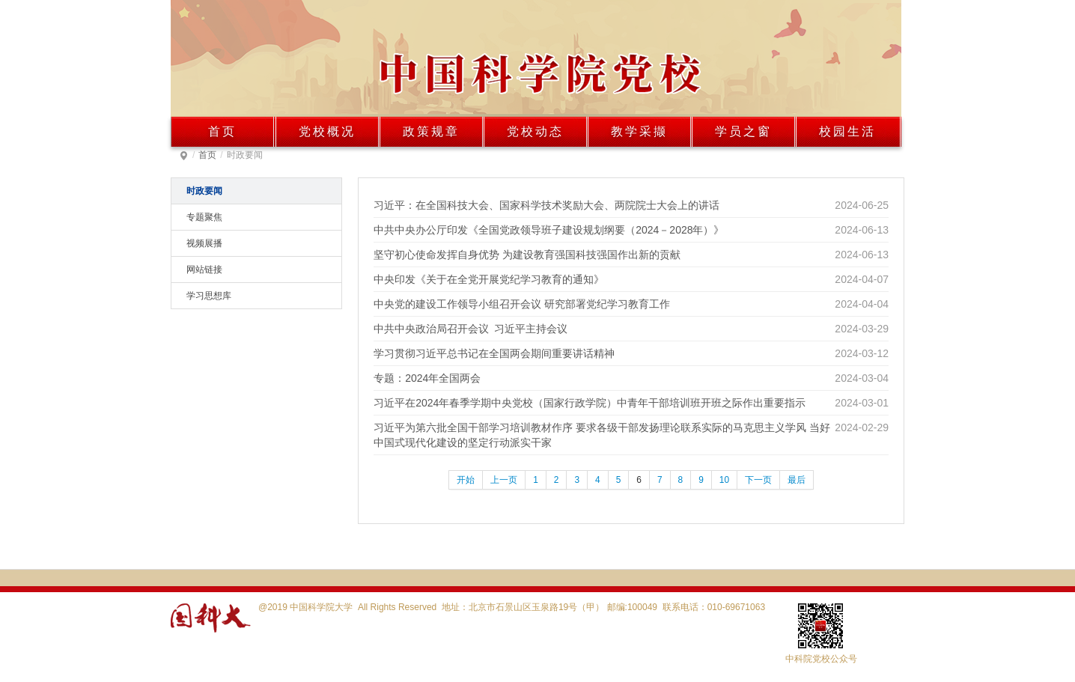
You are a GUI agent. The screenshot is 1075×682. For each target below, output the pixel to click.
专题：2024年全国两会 (427, 378)
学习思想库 (208, 295)
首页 (222, 131)
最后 (797, 480)
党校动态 (535, 131)
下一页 (758, 480)
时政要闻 (204, 191)
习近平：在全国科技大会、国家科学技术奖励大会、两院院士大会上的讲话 (546, 205)
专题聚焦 (204, 217)
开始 (466, 480)
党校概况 (327, 131)
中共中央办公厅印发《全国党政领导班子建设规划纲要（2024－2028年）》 (549, 230)
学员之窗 (743, 131)
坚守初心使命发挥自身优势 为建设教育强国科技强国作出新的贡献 (527, 255)
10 (724, 480)
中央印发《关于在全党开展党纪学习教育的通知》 (489, 279)
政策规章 (431, 131)
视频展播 (204, 243)
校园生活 (847, 131)
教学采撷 (639, 131)
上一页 (503, 480)
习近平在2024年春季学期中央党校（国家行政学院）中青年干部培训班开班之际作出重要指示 (590, 403)
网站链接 (204, 269)
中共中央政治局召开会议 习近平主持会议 (470, 329)
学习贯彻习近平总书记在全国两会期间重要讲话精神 (494, 353)
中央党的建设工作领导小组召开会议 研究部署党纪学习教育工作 (522, 304)
